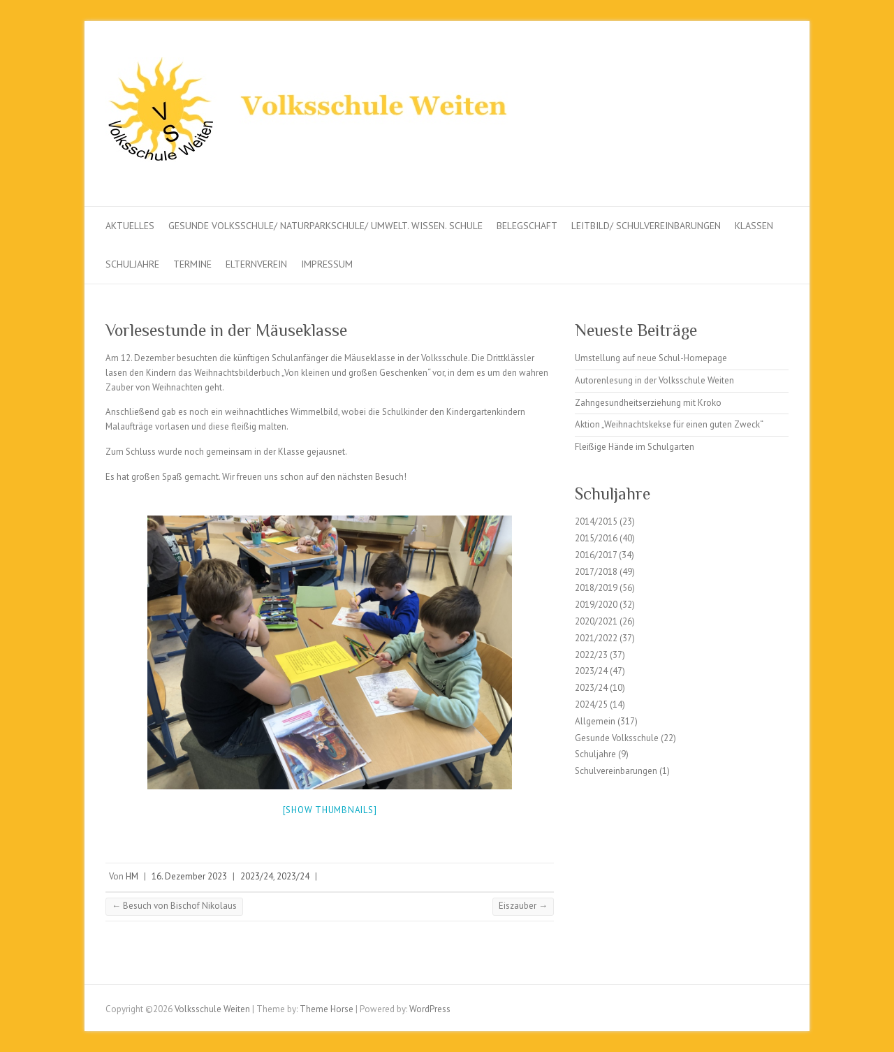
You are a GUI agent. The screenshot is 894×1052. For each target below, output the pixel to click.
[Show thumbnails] (330, 810)
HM (132, 876)
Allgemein (595, 721)
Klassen (754, 225)
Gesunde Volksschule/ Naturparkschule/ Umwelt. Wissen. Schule (325, 225)
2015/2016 (596, 538)
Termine (192, 264)
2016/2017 (596, 555)
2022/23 (591, 655)
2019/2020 (596, 605)
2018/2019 (596, 588)
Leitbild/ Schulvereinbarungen (646, 225)
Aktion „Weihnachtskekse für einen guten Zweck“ (669, 424)
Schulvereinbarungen (616, 771)
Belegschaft (527, 225)
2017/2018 (596, 572)
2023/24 (256, 876)
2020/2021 (596, 621)
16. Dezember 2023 (189, 876)
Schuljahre (132, 264)
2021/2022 (596, 638)
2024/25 (591, 704)
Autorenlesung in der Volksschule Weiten (654, 380)
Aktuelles (129, 225)
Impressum (327, 264)
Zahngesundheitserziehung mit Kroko (648, 403)
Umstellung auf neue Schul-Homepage (651, 358)
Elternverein (256, 264)
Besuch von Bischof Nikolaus (174, 906)
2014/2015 (596, 521)
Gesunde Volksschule (617, 738)
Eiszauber (523, 906)
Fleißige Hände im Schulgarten (634, 447)
